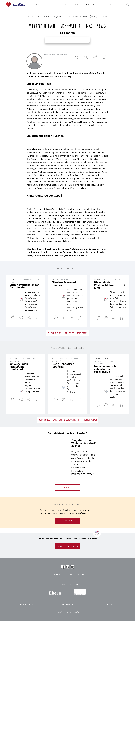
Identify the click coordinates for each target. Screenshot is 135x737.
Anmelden (67, 637)
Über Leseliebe (76, 691)
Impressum (67, 721)
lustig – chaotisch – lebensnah (64, 481)
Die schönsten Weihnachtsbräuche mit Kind (109, 401)
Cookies (109, 721)
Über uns (91, 5)
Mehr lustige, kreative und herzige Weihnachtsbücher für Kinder (67, 536)
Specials (76, 5)
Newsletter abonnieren (67, 662)
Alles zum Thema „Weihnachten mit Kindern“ (67, 449)
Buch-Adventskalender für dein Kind (24, 402)
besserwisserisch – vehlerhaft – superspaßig (106, 485)
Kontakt (58, 691)
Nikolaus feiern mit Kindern (64, 400)
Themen (38, 5)
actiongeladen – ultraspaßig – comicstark (19, 483)
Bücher (51, 5)
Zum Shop (67, 604)
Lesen (63, 5)
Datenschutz (26, 721)
